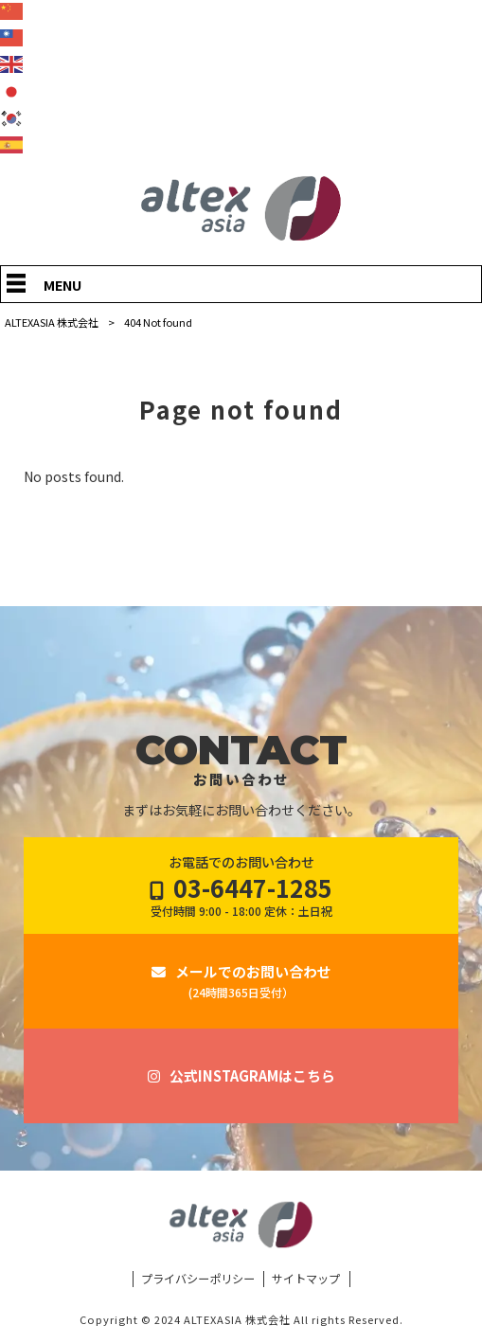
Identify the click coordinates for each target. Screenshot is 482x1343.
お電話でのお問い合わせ (241, 886)
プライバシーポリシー (198, 1279)
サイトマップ (306, 1279)
